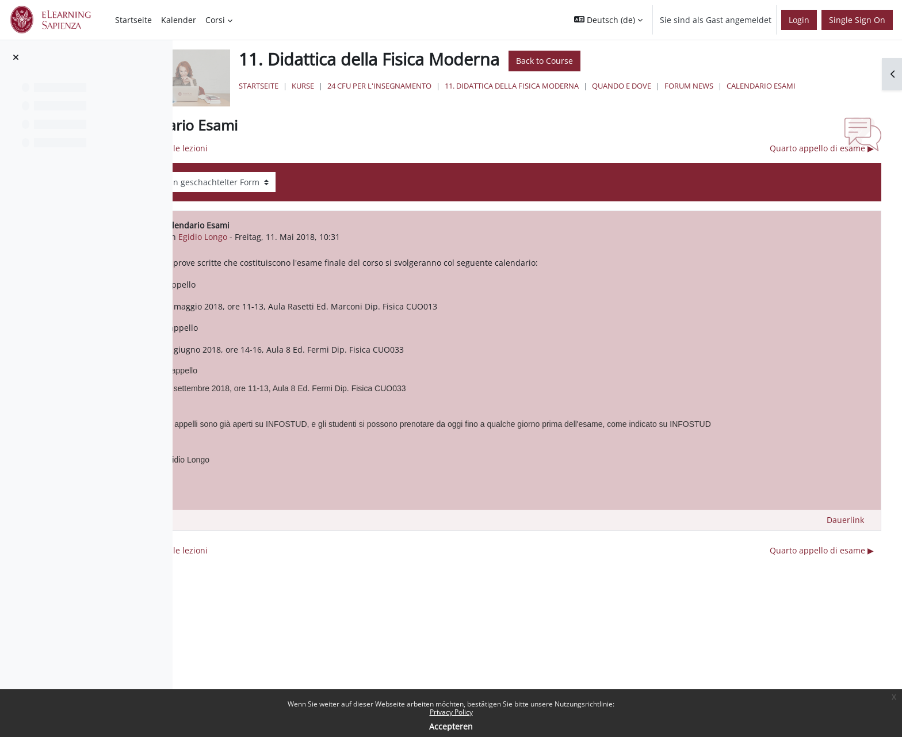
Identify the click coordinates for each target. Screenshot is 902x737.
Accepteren (451, 726)
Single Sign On (857, 19)
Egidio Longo (330, 241)
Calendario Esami (392, 96)
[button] (608, 20)
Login (799, 19)
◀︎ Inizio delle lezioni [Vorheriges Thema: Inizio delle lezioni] (296, 153)
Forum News (795, 86)
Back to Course (650, 60)
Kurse (409, 86)
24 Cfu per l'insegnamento (486, 86)
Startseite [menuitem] (133, 19)
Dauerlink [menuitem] (845, 525)
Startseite (365, 86)
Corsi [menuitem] (215, 19)
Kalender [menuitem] (178, 19)
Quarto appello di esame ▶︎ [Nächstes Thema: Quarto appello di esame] (822, 153)
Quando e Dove (728, 86)
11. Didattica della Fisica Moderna (618, 86)
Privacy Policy (451, 712)
